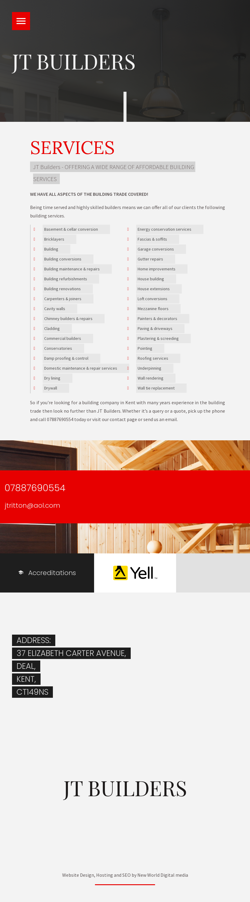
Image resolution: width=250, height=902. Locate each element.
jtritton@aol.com (32, 505)
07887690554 (35, 488)
